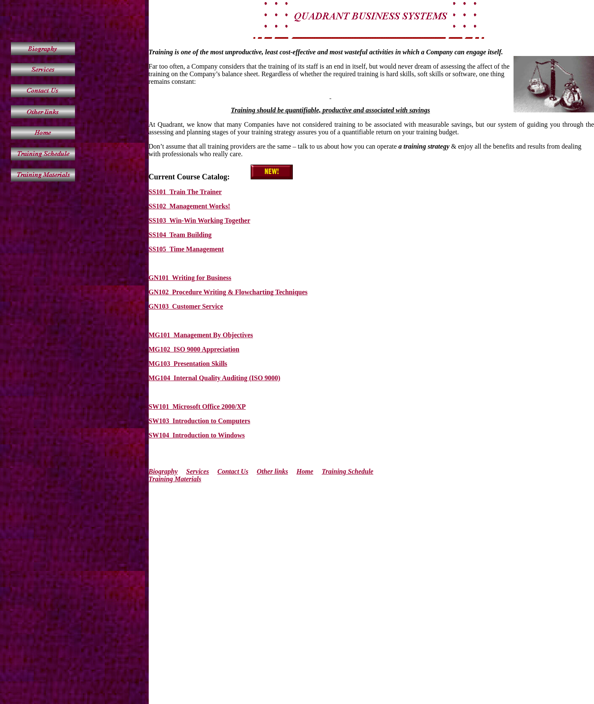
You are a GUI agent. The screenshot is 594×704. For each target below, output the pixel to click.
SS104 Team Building (180, 234)
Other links (272, 471)
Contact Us (232, 471)
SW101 (159, 406)
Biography (163, 471)
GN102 (159, 292)
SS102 (157, 206)
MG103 (160, 363)
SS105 (157, 249)
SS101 (157, 191)
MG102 (160, 349)
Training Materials (175, 479)
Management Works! (199, 206)
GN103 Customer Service (186, 306)
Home (305, 471)
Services (197, 471)
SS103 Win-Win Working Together (199, 220)
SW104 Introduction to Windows (197, 435)
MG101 (160, 335)
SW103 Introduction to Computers (200, 420)
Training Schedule (348, 471)
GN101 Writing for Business (190, 277)
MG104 (160, 377)
